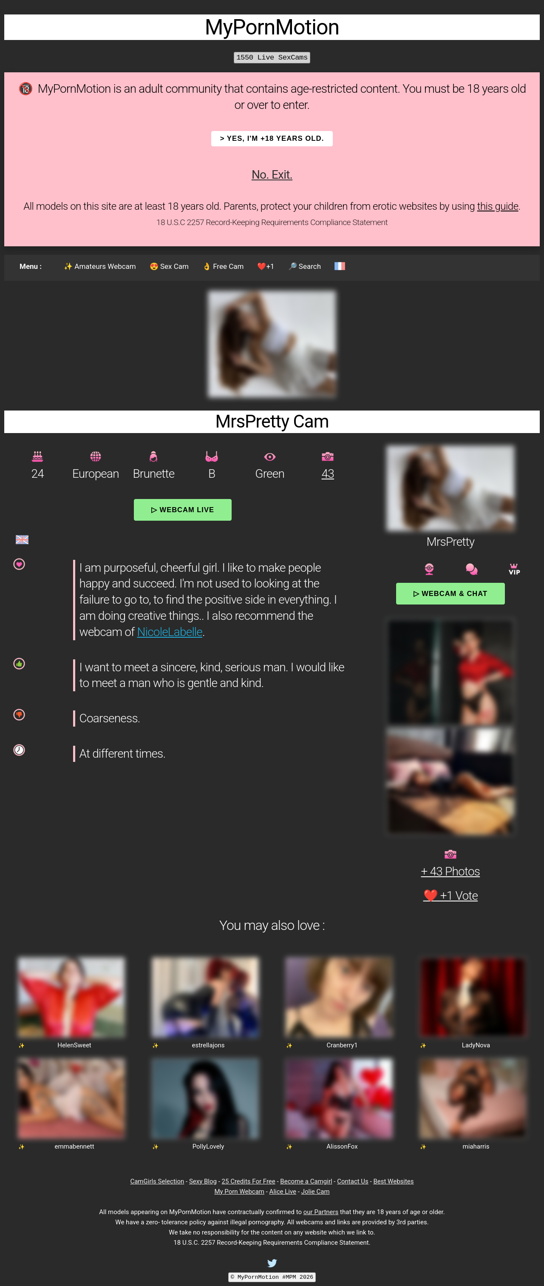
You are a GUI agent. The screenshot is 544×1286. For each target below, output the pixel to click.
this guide (497, 206)
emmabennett (74, 1146)
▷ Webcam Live (182, 509)
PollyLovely (208, 1146)
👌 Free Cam (223, 266)
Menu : (31, 266)
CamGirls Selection (157, 1181)
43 (328, 474)
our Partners (321, 1212)
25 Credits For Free (248, 1181)
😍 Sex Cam (169, 266)
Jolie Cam (315, 1191)
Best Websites (393, 1181)
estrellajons (208, 1045)
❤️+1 (265, 266)
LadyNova (476, 1045)
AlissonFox (341, 1146)
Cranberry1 (341, 1045)
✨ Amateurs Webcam (100, 266)
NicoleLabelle (169, 632)
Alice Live (282, 1191)
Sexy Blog (203, 1181)
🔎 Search (304, 266)
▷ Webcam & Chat (450, 593)
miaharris (476, 1146)
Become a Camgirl (306, 1181)
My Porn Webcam (239, 1191)
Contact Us (352, 1181)
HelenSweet (74, 1045)
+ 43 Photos (450, 871)
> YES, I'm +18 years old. (272, 138)
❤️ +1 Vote (450, 896)
